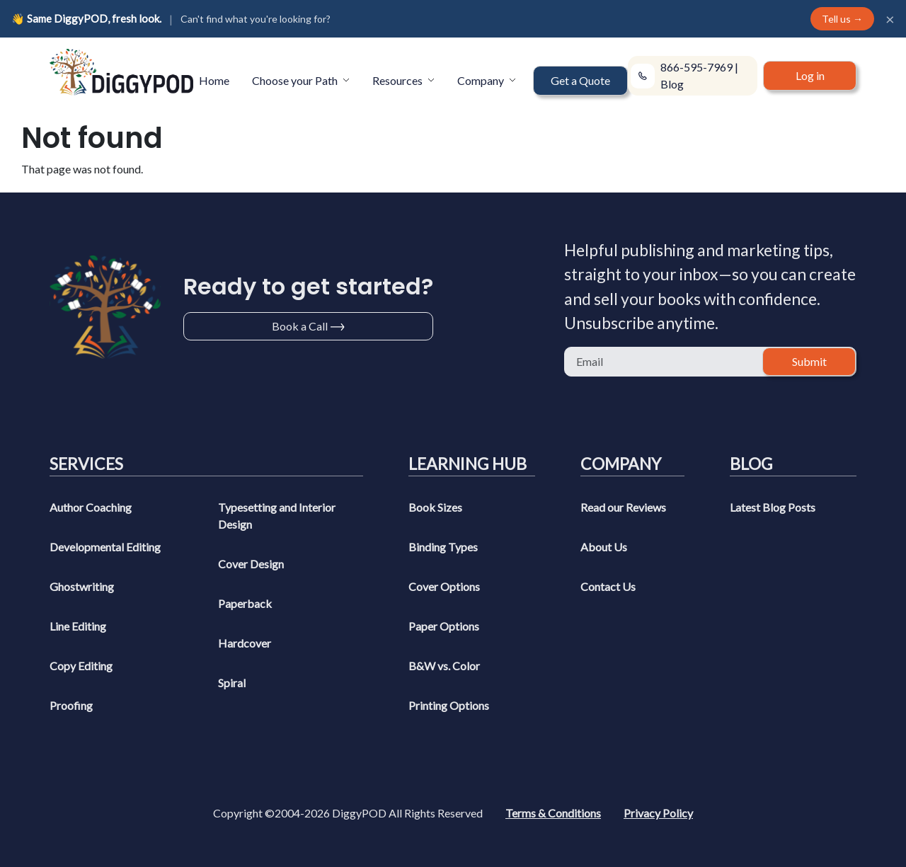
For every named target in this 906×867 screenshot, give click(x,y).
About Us (603, 546)
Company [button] (481, 80)
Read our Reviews (623, 507)
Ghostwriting (82, 586)
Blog (672, 84)
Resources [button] (398, 80)
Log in (810, 75)
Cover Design (251, 563)
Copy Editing (81, 665)
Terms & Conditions (553, 813)
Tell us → (842, 19)
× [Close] (890, 19)
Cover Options (444, 586)
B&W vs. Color (444, 665)
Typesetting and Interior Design (277, 515)
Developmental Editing (105, 546)
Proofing (71, 705)
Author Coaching (91, 507)
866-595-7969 (696, 67)
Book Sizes (435, 507)
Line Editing (78, 626)
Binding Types (443, 546)
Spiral (232, 682)
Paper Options (443, 626)
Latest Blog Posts (772, 507)
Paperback (245, 603)
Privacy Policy (658, 813)
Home (214, 80)
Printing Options (448, 705)
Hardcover (244, 643)
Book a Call (300, 326)
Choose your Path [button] (296, 80)
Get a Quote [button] (580, 80)
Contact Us (608, 586)
